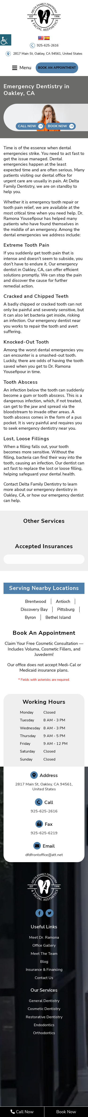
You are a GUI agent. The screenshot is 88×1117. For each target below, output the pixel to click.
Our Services (44, 990)
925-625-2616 (47, 45)
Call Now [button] (27, 126)
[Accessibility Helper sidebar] (5, 40)
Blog (44, 961)
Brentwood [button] (35, 601)
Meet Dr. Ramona (44, 937)
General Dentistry (44, 1000)
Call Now (22, 1112)
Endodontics (44, 1025)
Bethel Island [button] (58, 617)
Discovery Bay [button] (34, 609)
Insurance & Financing (44, 969)
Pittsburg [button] (66, 609)
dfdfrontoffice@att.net (44, 855)
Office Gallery (44, 945)
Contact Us (44, 977)
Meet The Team (44, 953)
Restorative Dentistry (44, 1017)
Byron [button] (30, 617)
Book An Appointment (57, 68)
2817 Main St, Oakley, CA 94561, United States (47, 53)
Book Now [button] (57, 126)
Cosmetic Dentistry (44, 1008)
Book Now (66, 1112)
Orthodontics (44, 1033)
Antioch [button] (63, 601)
